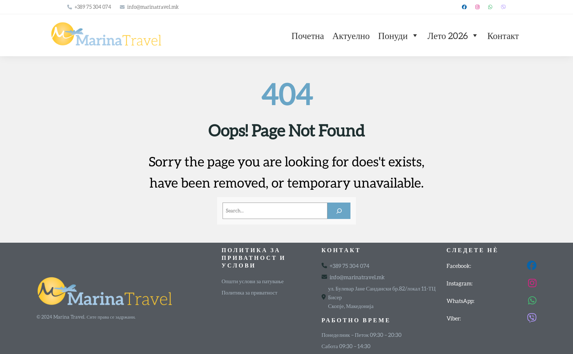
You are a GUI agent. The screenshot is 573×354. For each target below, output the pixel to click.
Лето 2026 (453, 35)
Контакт (503, 35)
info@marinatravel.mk (153, 7)
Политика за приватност (249, 292)
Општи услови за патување (252, 281)
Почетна (308, 35)
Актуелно (351, 35)
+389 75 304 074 (93, 7)
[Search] (338, 211)
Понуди (398, 35)
